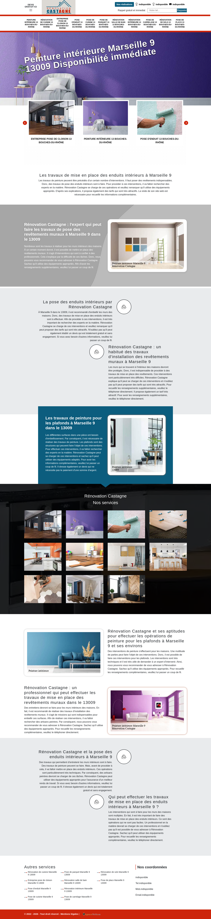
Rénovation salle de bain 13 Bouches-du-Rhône (118, 23)
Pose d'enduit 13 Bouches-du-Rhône (77, 23)
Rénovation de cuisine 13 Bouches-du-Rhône (46, 23)
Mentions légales (70, 914)
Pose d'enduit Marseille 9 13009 (39, 889)
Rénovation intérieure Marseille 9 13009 (78, 889)
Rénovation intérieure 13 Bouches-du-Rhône (134, 23)
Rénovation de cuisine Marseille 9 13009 (42, 873)
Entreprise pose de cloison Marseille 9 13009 (40, 881)
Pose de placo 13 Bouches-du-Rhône (180, 23)
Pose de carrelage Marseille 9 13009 (77, 898)
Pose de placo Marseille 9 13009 (112, 881)
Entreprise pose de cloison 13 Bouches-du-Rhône (62, 23)
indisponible (143, 4)
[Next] (186, 123)
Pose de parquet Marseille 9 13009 (77, 873)
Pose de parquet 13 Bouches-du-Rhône (103, 23)
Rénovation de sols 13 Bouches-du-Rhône (165, 23)
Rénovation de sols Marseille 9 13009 (115, 873)
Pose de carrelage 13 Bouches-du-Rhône (150, 23)
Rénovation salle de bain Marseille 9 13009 (75, 881)
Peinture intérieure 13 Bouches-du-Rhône (31, 23)
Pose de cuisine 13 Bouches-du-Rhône (90, 23)
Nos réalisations (124, 4)
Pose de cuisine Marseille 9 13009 (40, 898)
